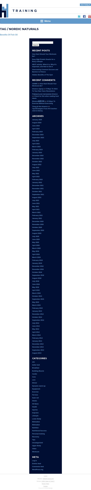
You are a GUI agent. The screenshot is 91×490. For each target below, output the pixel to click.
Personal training (38, 434)
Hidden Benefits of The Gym (42, 75)
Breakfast (35, 368)
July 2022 (35, 167)
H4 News (35, 404)
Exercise (35, 392)
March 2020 (36, 248)
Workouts (35, 452)
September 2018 (38, 275)
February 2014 (37, 338)
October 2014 (37, 317)
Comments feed (38, 466)
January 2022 (37, 182)
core (33, 380)
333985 (34, 84)
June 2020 (36, 239)
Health (34, 407)
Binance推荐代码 (38, 101)
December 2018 (37, 266)
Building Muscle (38, 371)
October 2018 (37, 272)
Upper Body (36, 446)
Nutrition (35, 428)
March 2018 (36, 293)
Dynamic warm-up (39, 386)
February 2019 (37, 260)
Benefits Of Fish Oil (9, 35)
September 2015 (38, 299)
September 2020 (38, 230)
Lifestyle (35, 416)
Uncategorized (37, 443)
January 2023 (37, 152)
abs (33, 362)
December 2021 (37, 185)
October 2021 (37, 191)
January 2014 (37, 341)
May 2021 (35, 206)
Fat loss (35, 395)
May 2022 (35, 173)
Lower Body (36, 419)
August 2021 (36, 197)
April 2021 (36, 209)
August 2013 (36, 353)
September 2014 (38, 320)
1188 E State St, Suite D (47, 481)
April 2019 (36, 254)
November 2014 (38, 314)
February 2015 (37, 308)
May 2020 (35, 242)
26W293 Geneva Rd (48, 478)
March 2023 (36, 146)
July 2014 (35, 323)
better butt (36, 365)
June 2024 (36, 126)
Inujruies (35, 413)
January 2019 (37, 263)
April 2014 (36, 332)
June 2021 (36, 203)
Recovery (35, 437)
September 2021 (38, 194)
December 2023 (37, 135)
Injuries (35, 410)
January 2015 (37, 311)
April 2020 (36, 245)
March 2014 (36, 335)
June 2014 (36, 326)
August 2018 (36, 278)
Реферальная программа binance (45, 94)
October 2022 (37, 161)
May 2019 (35, 251)
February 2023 (37, 149)
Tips (33, 440)
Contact (45, 486)
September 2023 (38, 137)
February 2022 (37, 179)
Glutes (34, 401)
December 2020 (37, 221)
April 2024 (36, 129)
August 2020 (36, 233)
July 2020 (35, 236)
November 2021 (38, 188)
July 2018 (35, 281)
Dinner (34, 383)
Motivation (36, 422)
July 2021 (35, 200)
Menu (45, 21)
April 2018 (36, 290)
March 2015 (36, 305)
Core (34, 377)
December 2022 (37, 155)
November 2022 (38, 158)
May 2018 (35, 287)
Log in (34, 460)
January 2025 (37, 120)
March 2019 (36, 257)
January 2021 (37, 218)
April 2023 (36, 144)
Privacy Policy (45, 483)
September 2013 (38, 350)
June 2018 (36, 284)
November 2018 (38, 269)
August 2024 (36, 123)
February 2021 (37, 215)
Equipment (36, 389)
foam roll (35, 398)
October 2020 (37, 227)
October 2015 (37, 296)
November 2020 (38, 224)
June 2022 (36, 170)
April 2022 (36, 176)
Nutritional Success (39, 431)
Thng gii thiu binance (40, 106)
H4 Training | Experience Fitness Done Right (4, 11)
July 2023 (35, 141)
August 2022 (36, 164)
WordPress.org (37, 469)
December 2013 (37, 344)
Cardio (34, 374)
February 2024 (37, 132)
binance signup (37, 89)
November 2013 (38, 347)
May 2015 (35, 302)
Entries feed (36, 463)
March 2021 (36, 212)
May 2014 (35, 329)
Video (34, 449)
